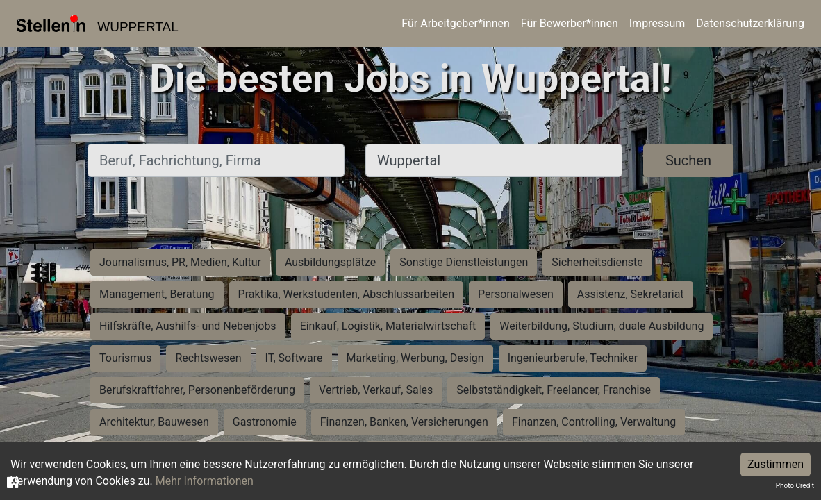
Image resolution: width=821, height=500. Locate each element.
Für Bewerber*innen (569, 23)
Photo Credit (795, 486)
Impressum (657, 23)
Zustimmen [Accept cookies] (775, 464)
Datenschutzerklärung (750, 23)
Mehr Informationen (205, 481)
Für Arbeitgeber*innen (455, 23)
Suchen (688, 160)
